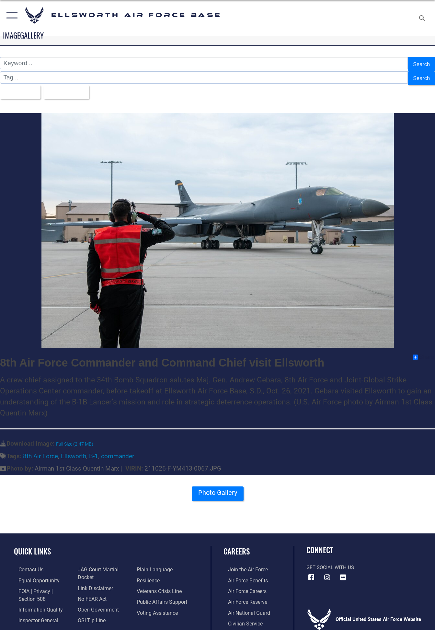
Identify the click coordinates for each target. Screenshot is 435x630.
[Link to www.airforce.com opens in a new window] (242, 564)
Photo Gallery (217, 490)
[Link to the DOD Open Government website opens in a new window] (95, 603)
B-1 (93, 451)
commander (117, 451)
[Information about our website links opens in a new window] (93, 582)
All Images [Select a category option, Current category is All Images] (20, 88)
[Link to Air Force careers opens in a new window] (242, 585)
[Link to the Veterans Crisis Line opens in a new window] (160, 585)
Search (420, 63)
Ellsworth (73, 451)
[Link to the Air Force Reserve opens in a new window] (242, 596)
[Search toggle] (423, 15)
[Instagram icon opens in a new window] (327, 572)
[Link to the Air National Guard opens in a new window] (243, 606)
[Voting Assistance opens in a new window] (158, 606)
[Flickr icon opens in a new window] (343, 572)
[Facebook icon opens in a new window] (311, 572)
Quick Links (32, 546)
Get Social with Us (330, 562)
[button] (10, 15)
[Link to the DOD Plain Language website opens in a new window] (154, 564)
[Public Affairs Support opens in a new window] (161, 596)
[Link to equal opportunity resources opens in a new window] (33, 575)
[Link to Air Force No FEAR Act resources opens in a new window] (90, 593)
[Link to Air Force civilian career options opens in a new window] (240, 617)
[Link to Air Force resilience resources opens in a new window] (149, 575)
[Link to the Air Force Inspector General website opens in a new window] (33, 613)
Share (423, 352)
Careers (236, 546)
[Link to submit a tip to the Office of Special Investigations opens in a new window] (89, 613)
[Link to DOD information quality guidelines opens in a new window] (34, 603)
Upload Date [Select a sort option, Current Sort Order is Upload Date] (72, 88)
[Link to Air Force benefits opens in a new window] (242, 575)
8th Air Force (40, 451)
